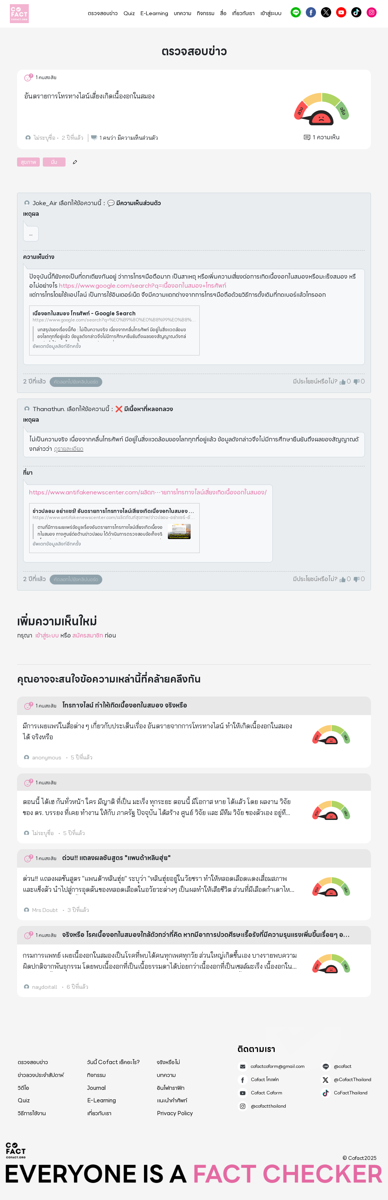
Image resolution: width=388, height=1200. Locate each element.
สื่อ (223, 13)
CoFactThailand (356, 12)
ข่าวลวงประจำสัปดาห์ (41, 1075)
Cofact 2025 (16, 1150)
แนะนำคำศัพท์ (172, 1100)
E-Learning (154, 13)
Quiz (129, 13)
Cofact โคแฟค (311, 12)
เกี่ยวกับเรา (243, 13)
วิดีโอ (23, 1087)
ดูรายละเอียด (68, 449)
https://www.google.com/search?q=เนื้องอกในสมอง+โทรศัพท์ (142, 285)
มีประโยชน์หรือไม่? (315, 381)
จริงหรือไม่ (168, 1062)
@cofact (295, 12)
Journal (96, 1087)
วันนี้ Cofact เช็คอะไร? (113, 1062)
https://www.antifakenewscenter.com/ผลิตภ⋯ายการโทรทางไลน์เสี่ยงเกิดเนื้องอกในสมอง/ (148, 492)
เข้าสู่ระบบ (271, 13)
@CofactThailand (326, 12)
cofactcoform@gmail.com (278, 1066)
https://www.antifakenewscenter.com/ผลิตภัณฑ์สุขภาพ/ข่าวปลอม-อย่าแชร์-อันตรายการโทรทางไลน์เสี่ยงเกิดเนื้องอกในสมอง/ (114, 517)
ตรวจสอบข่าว (103, 13)
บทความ (182, 13)
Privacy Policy (175, 1113)
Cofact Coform (341, 12)
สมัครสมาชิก (87, 635)
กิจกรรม (205, 13)
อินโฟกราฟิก (171, 1087)
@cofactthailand (371, 12)
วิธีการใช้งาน (32, 1113)
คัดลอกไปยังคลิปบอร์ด (76, 382)
